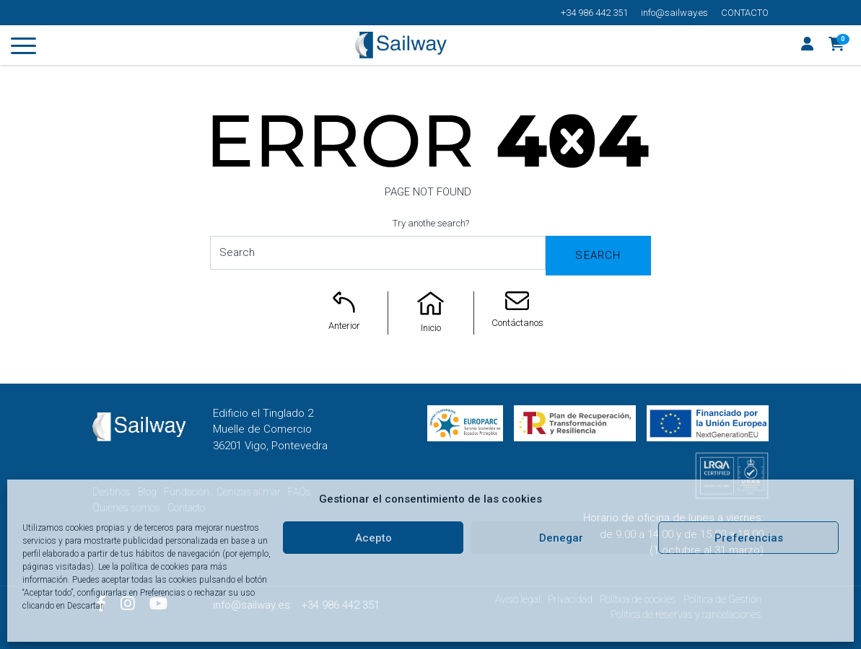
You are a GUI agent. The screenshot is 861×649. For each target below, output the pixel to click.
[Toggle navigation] (23, 48)
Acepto (373, 537)
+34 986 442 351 (594, 12)
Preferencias (748, 537)
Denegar (561, 537)
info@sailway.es (674, 12)
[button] (837, 45)
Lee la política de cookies (143, 567)
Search (598, 255)
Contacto (745, 12)
